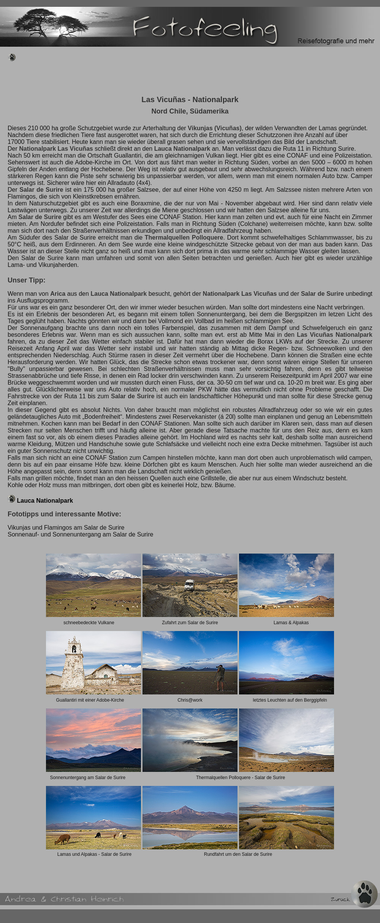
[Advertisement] (146, 76)
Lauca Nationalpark (45, 500)
